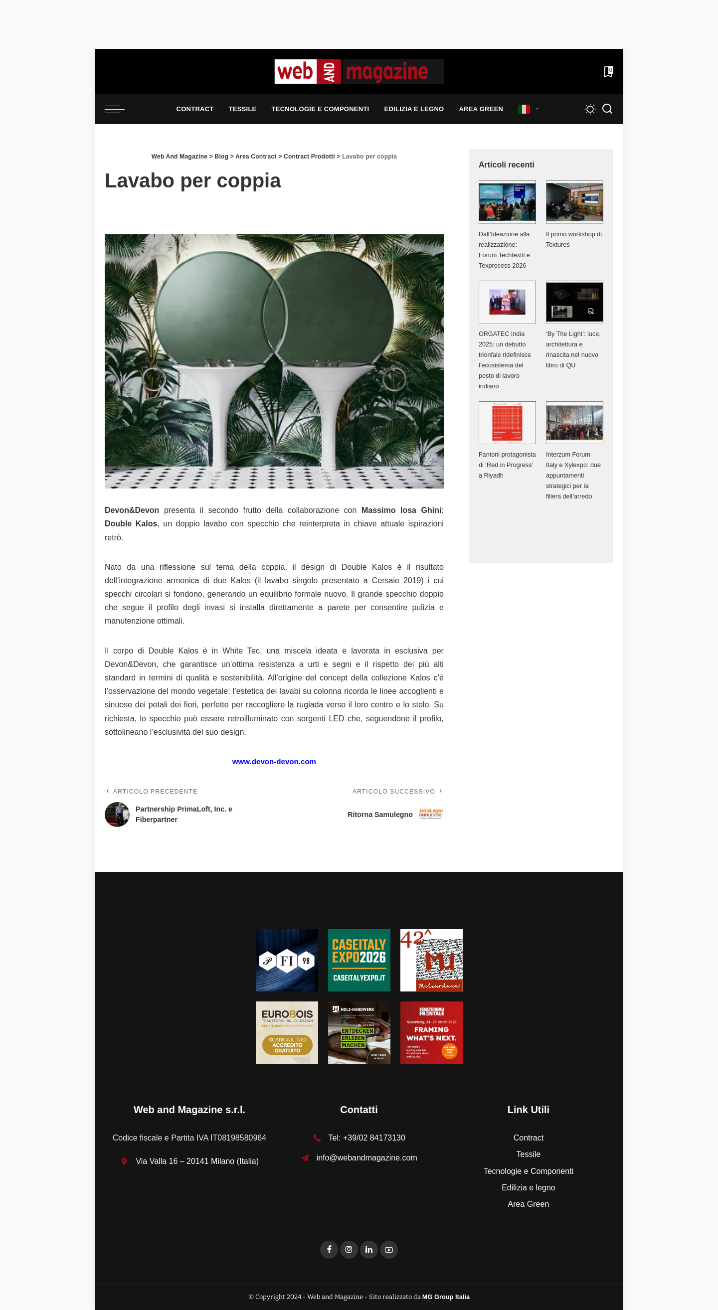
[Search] (607, 109)
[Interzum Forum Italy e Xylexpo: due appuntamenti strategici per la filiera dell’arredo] (574, 422)
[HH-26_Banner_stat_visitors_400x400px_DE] (359, 1032)
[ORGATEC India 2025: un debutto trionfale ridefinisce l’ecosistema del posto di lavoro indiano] (507, 302)
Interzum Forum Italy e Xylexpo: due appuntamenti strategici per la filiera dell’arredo (574, 475)
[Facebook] (329, 1250)
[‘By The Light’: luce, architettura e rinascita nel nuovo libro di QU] (574, 302)
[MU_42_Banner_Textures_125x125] (431, 960)
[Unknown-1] (359, 960)
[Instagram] (349, 1250)
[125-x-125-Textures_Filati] (287, 960)
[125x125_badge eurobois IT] (287, 1032)
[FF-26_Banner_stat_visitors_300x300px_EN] (431, 1032)
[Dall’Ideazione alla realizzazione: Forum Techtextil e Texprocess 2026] (507, 201)
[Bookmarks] (607, 71)
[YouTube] (389, 1250)
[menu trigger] (120, 109)
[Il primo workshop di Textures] (574, 201)
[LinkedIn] (369, 1250)
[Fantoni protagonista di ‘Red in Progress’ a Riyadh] (507, 422)
